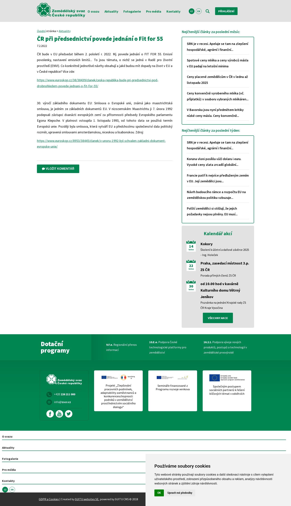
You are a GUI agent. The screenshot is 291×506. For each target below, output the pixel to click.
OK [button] (159, 492)
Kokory (206, 244)
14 (191, 246)
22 (191, 265)
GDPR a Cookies (49, 499)
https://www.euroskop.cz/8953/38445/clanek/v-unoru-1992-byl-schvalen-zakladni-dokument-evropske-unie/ (101, 144)
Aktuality (111, 11)
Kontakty (173, 11)
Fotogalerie (132, 11)
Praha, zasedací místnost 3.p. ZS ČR (224, 266)
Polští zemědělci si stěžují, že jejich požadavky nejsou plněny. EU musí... (212, 211)
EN (198, 11)
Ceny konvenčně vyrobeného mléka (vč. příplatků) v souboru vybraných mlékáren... (218, 96)
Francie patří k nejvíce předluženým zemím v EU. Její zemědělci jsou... (218, 178)
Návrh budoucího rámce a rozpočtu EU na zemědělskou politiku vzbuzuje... (216, 195)
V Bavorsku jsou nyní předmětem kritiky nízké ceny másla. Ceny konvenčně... (215, 113)
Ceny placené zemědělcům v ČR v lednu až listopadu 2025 (217, 80)
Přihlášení (226, 11)
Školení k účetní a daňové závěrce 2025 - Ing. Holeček (224, 252)
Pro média (153, 11)
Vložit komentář (58, 168)
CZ (191, 11)
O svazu (93, 11)
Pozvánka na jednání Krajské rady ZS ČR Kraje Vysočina (223, 305)
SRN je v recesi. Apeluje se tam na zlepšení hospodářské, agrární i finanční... (217, 47)
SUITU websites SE (87, 499)
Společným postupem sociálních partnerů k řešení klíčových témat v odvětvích (227, 390)
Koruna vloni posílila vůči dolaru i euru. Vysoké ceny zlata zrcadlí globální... (214, 162)
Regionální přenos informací (121, 347)
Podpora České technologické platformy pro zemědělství (167, 347)
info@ (62, 402)
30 (191, 286)
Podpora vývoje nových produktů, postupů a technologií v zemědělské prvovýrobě (225, 347)
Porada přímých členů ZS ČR (218, 275)
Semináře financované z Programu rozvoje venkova (173, 387)
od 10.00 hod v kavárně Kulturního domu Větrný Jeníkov (220, 290)
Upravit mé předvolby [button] (180, 492)
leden (191, 250)
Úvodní (41, 31)
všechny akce (218, 318)
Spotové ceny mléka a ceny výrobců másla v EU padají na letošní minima (217, 63)
